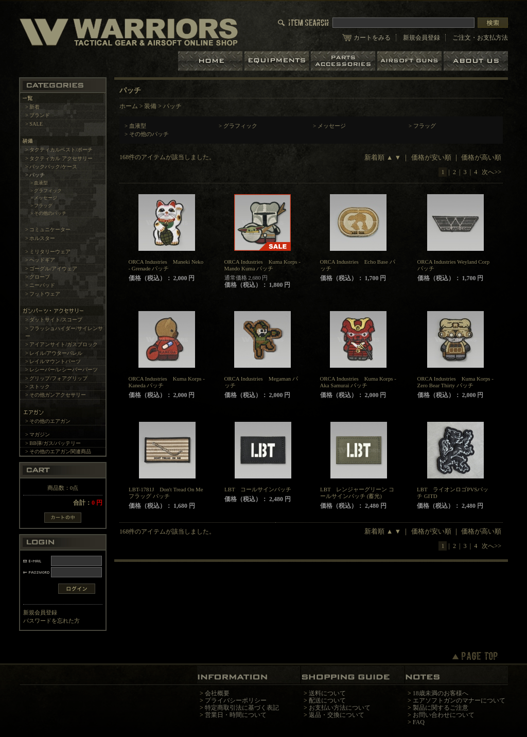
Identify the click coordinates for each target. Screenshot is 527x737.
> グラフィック (46, 190)
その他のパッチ (149, 134)
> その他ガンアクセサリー (55, 395)
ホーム (211, 61)
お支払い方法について (340, 707)
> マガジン (37, 434)
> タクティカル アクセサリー (59, 158)
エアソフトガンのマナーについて (459, 700)
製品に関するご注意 (440, 707)
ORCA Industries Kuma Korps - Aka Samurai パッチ (358, 381)
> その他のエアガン (48, 421)
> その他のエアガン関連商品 (58, 451)
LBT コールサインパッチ (257, 489)
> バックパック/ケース (51, 166)
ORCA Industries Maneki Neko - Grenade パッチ (166, 265)
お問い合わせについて (444, 714)
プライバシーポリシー (236, 700)
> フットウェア (42, 294)
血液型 (137, 126)
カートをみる (372, 37)
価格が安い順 (431, 157)
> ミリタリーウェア (48, 251)
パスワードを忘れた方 (51, 621)
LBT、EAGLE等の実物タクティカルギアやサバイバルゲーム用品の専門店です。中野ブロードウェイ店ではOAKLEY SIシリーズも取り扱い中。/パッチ (128, 32)
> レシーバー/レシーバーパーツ (61, 369)
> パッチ (35, 175)
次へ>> (491, 172)
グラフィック (240, 126)
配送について (327, 700)
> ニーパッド (40, 285)
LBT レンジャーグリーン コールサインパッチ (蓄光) (357, 492)
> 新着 (32, 107)
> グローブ (37, 277)
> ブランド (37, 115)
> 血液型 (39, 182)
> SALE (34, 124)
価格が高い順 (481, 157)
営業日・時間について (236, 714)
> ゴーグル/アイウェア (51, 268)
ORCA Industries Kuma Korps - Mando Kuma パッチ (262, 265)
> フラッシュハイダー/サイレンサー (64, 332)
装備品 (277, 61)
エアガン (410, 61)
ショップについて (476, 61)
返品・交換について (336, 714)
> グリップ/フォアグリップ (56, 378)
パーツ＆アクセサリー (344, 61)
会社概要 (217, 693)
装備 (150, 106)
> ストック (37, 386)
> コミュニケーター (48, 229)
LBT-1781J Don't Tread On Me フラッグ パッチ (166, 492)
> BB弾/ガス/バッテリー (53, 443)
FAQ (419, 722)
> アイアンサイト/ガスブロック (61, 344)
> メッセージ (44, 197)
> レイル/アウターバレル (53, 353)
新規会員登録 (421, 37)
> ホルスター (40, 238)
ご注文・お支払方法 (480, 37)
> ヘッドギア (40, 260)
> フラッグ (41, 205)
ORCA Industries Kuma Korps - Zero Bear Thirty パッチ (455, 381)
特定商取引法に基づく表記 (242, 707)
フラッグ (424, 126)
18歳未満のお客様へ (440, 693)
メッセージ (332, 126)
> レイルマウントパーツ (53, 361)
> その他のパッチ (48, 213)
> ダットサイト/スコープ (53, 319)
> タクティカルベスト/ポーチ (59, 149)
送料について (327, 693)
